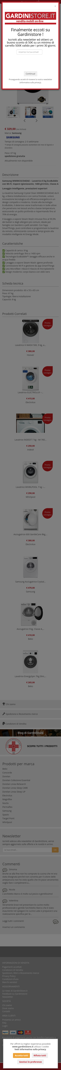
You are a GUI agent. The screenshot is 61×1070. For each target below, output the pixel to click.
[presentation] (30, 63)
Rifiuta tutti (40, 1055)
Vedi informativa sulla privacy (30, 1049)
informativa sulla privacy (30, 82)
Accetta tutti (21, 1055)
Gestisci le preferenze (30, 1061)
